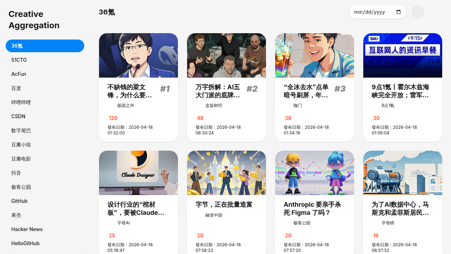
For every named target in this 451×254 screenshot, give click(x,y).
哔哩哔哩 (21, 102)
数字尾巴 (21, 130)
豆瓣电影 (21, 159)
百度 (16, 88)
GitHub (19, 201)
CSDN (18, 116)
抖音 (16, 173)
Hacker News (27, 229)
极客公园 (21, 187)
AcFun (18, 74)
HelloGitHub (25, 243)
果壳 (16, 215)
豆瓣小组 (21, 144)
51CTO (19, 60)
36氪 (17, 46)
